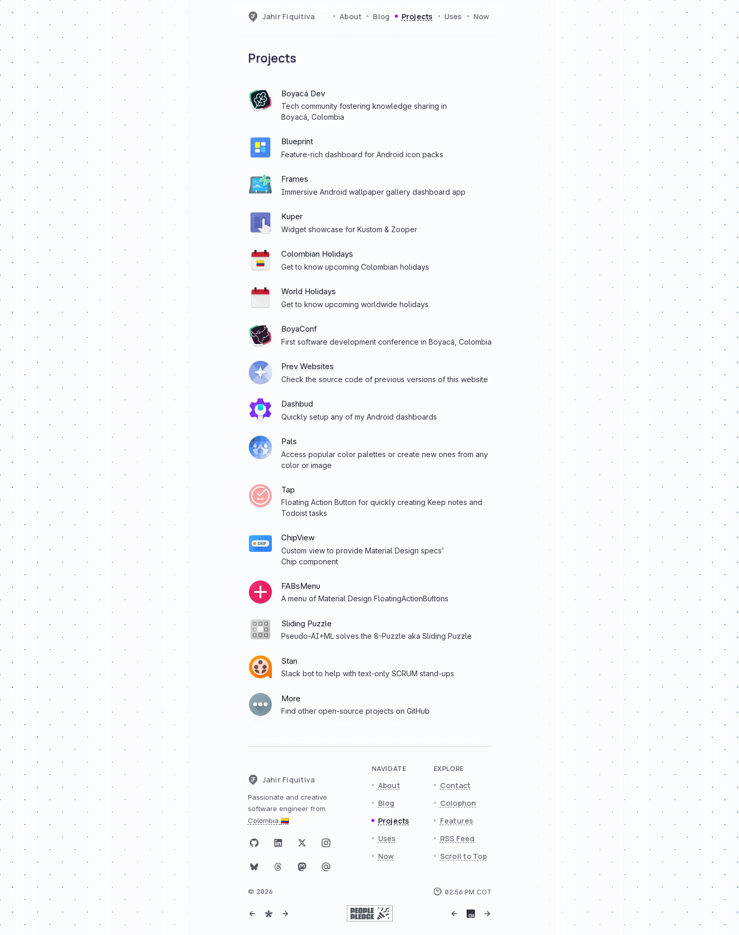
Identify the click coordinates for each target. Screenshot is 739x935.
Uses (453, 16)
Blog (381, 16)
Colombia (268, 820)
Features (456, 821)
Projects (417, 16)
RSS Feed (457, 838)
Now (481, 16)
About (350, 16)
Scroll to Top (463, 856)
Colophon (458, 803)
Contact (455, 785)
